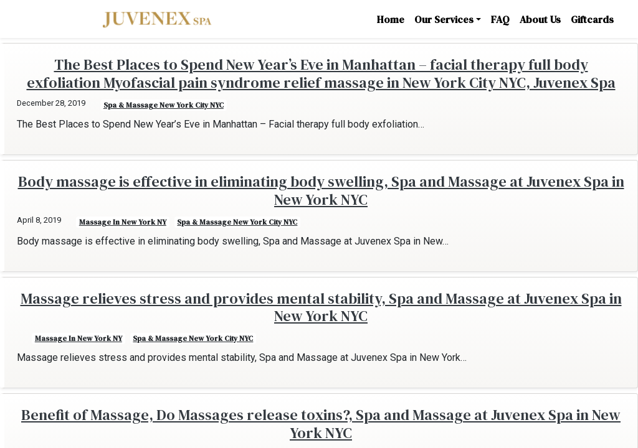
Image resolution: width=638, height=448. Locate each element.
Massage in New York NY (122, 222)
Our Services (444, 19)
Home (390, 19)
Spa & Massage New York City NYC (163, 105)
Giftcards (592, 19)
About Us (540, 19)
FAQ (500, 19)
